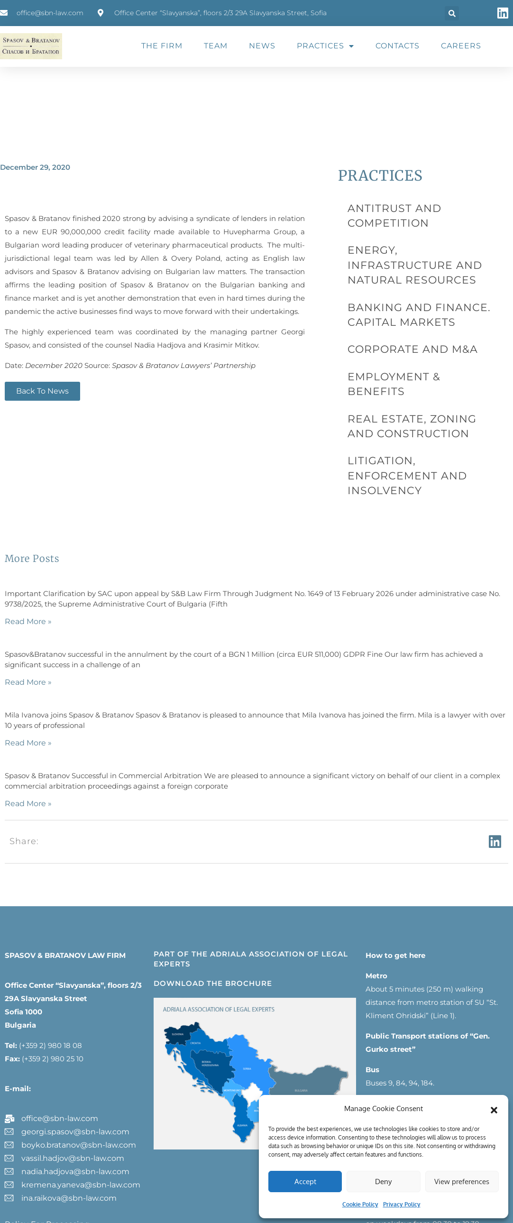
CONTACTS (398, 45)
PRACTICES (325, 46)
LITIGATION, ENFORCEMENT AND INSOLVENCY (417, 380)
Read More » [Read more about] (28, 517)
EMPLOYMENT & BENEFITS (404, 318)
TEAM (216, 45)
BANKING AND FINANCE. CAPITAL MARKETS (418, 267)
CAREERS (461, 45)
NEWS (262, 45)
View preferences (461, 1181)
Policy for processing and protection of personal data (66, 1124)
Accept (305, 1181)
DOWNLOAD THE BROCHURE (213, 879)
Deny (383, 1181)
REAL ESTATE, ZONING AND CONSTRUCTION (405, 347)
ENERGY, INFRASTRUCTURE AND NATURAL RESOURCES (417, 234)
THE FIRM (162, 45)
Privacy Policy (402, 1204)
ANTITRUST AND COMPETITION (413, 206)
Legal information (39, 1146)
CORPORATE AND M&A (395, 295)
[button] (494, 1108)
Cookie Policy (360, 1204)
